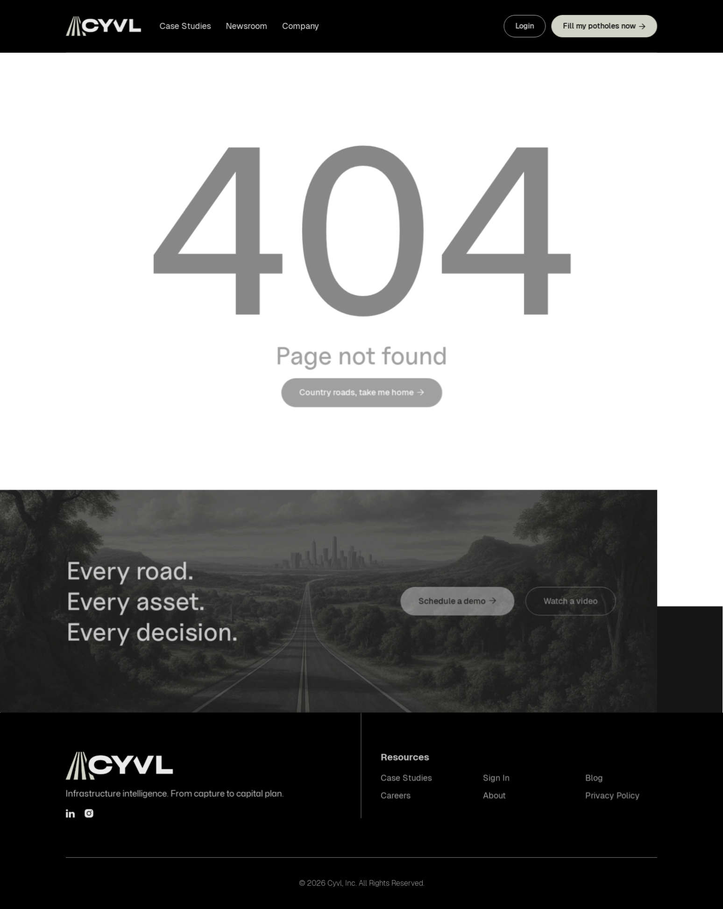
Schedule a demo (457, 601)
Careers (396, 795)
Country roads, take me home (361, 396)
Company (301, 26)
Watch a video (569, 601)
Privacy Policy (611, 795)
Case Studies (186, 26)
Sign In (496, 778)
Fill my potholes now (603, 26)
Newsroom (247, 26)
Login (524, 26)
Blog (593, 778)
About (494, 795)
